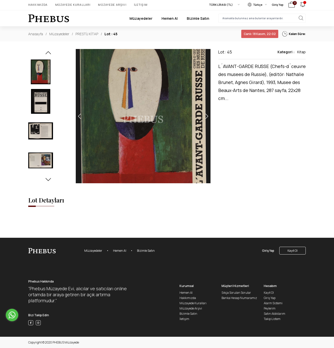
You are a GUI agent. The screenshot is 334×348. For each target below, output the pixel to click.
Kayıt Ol (293, 250)
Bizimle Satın (198, 18)
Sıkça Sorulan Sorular (236, 292)
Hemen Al (170, 18)
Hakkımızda (38, 4)
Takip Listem (272, 319)
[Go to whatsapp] (12, 315)
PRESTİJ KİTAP (87, 34)
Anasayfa (35, 34)
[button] (48, 54)
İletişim (141, 4)
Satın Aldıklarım (274, 314)
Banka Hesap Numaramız (239, 298)
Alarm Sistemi (273, 303)
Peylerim (270, 308)
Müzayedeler (141, 18)
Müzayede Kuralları (73, 4)
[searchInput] (262, 18)
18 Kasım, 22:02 (260, 34)
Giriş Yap (278, 4)
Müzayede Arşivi (112, 4)
